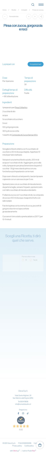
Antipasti (24, 10)
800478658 (24, 402)
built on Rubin (29, 451)
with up (15, 451)
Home (4, 10)
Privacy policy (17, 446)
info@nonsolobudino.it (23, 404)
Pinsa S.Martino (21, 107)
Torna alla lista (10, 16)
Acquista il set (35, 64)
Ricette (14, 10)
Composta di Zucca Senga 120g (25, 135)
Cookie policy (29, 446)
